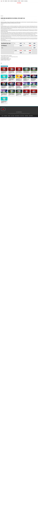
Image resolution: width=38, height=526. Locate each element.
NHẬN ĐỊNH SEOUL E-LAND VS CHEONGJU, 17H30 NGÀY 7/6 (33, 80)
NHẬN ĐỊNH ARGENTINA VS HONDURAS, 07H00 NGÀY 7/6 (26, 87)
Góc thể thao (22, 115)
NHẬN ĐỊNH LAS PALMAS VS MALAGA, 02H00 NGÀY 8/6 (4, 80)
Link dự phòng (19, 2)
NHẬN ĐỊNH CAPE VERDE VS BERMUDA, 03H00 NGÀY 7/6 (26, 94)
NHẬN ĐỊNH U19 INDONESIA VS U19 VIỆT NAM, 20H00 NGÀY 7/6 (19, 80)
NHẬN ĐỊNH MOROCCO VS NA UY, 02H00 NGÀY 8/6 (19, 72)
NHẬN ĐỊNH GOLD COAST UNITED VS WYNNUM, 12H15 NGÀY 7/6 (19, 87)
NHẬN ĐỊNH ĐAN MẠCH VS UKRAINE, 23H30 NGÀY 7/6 (11, 80)
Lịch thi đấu (12, 115)
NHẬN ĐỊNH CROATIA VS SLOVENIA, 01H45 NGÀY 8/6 (34, 72)
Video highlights (17, 115)
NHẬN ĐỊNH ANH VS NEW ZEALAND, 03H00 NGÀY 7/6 (4, 94)
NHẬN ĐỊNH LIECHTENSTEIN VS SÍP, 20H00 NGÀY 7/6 (26, 80)
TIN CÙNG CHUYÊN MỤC (4, 66)
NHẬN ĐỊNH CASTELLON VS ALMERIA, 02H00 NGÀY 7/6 (4, 102)
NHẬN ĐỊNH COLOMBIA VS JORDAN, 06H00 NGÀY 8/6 (4, 72)
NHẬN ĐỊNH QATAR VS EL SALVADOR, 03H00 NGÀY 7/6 (18, 94)
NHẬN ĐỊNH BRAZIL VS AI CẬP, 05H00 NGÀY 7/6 (34, 86)
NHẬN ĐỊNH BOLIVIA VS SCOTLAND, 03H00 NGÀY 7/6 (11, 94)
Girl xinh (9, 115)
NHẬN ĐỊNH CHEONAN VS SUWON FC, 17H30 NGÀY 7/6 (11, 87)
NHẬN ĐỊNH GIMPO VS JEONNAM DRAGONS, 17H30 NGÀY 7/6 (3, 87)
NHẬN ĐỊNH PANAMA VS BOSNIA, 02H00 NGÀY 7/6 (34, 94)
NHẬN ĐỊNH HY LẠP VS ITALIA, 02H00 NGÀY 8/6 (26, 72)
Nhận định (2, 15)
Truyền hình (26, 115)
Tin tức (3, 115)
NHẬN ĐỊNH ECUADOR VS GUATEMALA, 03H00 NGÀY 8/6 (11, 72)
